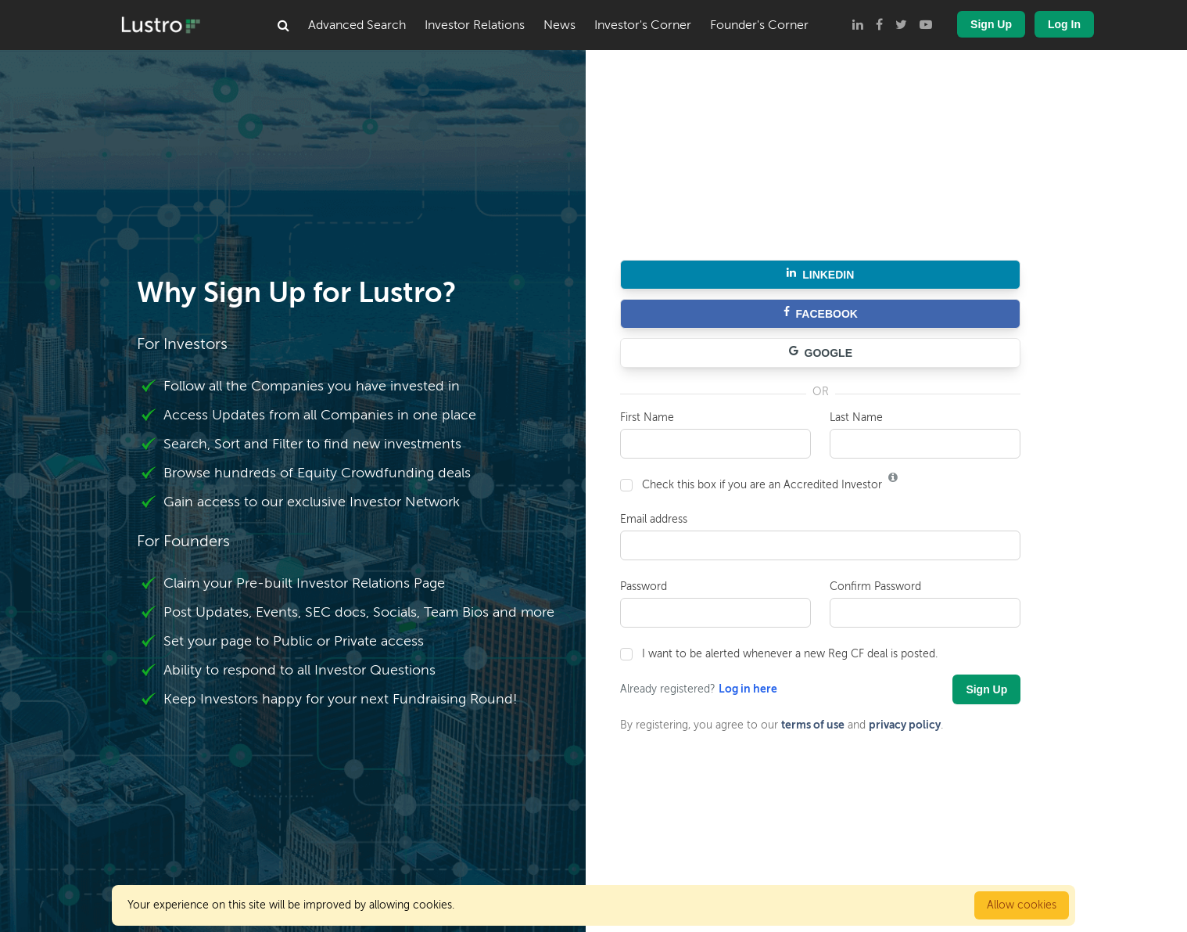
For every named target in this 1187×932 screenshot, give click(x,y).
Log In (1064, 24)
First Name (647, 417)
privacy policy (905, 724)
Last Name (856, 417)
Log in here (748, 689)
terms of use (813, 724)
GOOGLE (820, 353)
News (559, 25)
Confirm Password (875, 586)
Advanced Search (357, 25)
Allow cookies (1021, 905)
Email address (653, 519)
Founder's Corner (759, 25)
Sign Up (991, 24)
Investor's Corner (642, 25)
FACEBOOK (821, 314)
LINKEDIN (820, 274)
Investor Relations (475, 25)
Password (643, 586)
